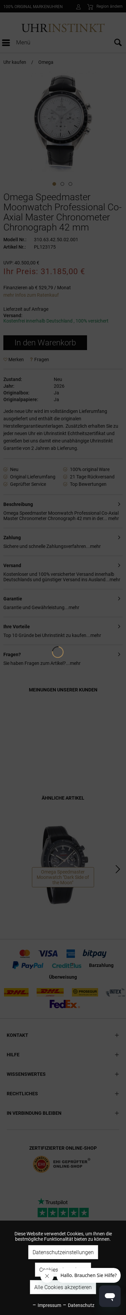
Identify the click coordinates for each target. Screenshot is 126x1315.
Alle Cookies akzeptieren (63, 1287)
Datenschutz (78, 1305)
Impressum (46, 1305)
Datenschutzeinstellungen (63, 1252)
